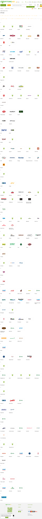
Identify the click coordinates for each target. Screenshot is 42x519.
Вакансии (12, 8)
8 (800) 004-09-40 (30, 515)
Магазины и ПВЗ (7, 8)
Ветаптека (34, 8)
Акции (40, 8)
